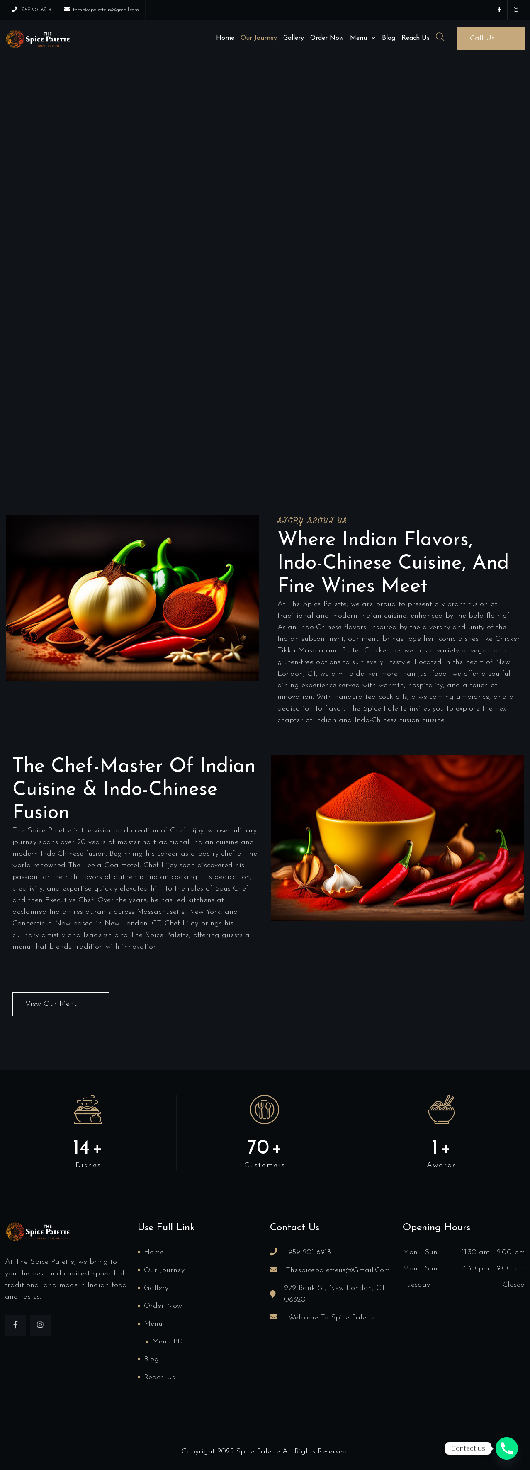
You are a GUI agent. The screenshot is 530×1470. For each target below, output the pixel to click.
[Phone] (507, 1448)
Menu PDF (169, 1342)
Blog (388, 38)
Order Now (327, 38)
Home (225, 38)
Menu (358, 38)
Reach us (415, 38)
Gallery (293, 38)
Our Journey (259, 38)
